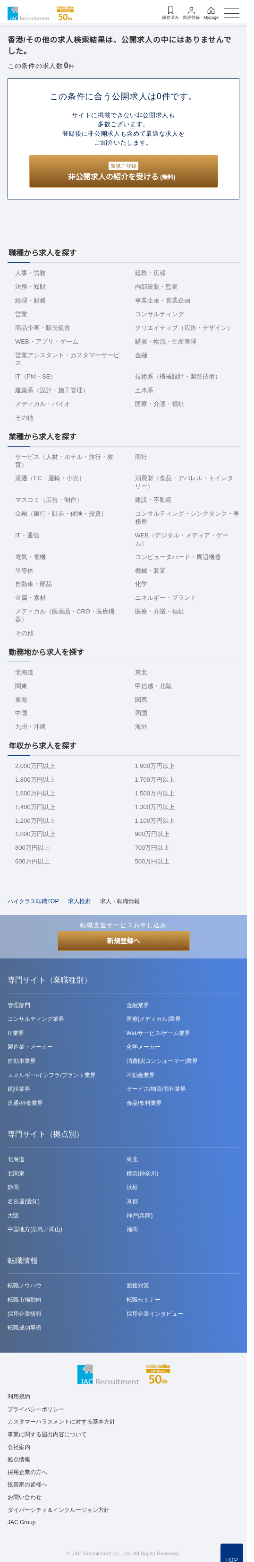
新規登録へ (123, 941)
